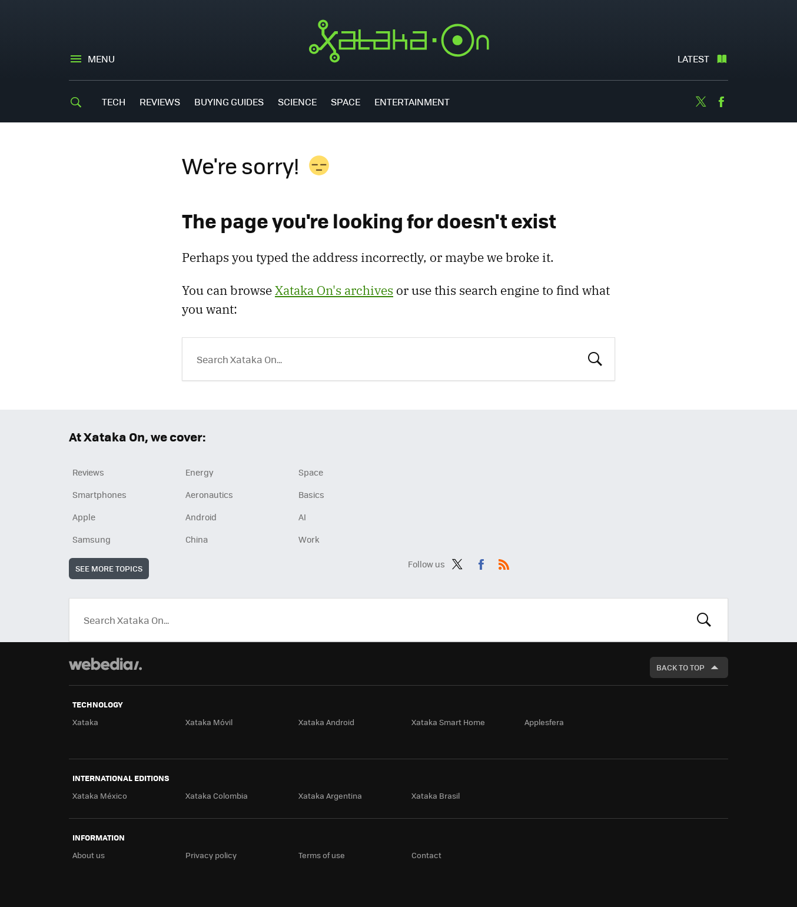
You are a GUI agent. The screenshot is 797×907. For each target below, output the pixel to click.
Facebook (721, 102)
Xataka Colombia (216, 795)
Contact (426, 855)
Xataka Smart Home (448, 721)
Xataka (85, 721)
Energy (199, 472)
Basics (311, 494)
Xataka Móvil (209, 721)
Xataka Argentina (330, 795)
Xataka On (398, 41)
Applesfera (544, 721)
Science (297, 101)
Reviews (160, 101)
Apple (83, 517)
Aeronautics (209, 494)
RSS (503, 562)
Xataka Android (326, 721)
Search (595, 357)
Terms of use (321, 855)
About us (88, 855)
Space (345, 101)
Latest (693, 58)
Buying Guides (229, 101)
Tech (113, 101)
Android (201, 517)
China (196, 539)
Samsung (91, 539)
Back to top (680, 667)
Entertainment (412, 101)
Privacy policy (211, 855)
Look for (704, 619)
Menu (101, 58)
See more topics (108, 568)
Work (309, 539)
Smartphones (99, 494)
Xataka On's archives (334, 290)
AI (302, 517)
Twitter (700, 102)
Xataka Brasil (435, 795)
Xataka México (99, 795)
